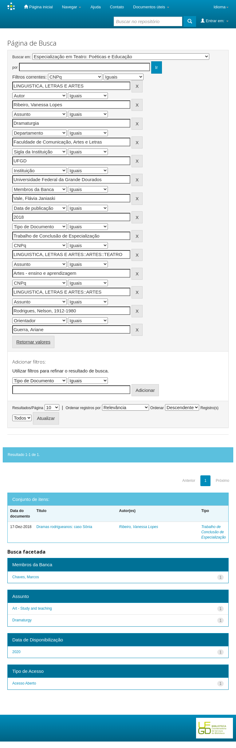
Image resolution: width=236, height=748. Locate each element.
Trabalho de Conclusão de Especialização (213, 532)
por (15, 67)
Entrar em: (215, 20)
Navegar (71, 7)
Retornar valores (33, 341)
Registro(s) (209, 408)
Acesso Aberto (24, 683)
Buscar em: (21, 57)
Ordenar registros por (82, 408)
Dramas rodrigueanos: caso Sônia (64, 527)
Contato (117, 7)
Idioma (221, 7)
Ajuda (95, 7)
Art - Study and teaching (32, 608)
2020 (16, 652)
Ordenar (157, 408)
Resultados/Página (27, 408)
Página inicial (38, 6)
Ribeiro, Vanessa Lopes (138, 527)
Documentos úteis (151, 7)
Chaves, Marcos (25, 577)
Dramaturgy (22, 620)
